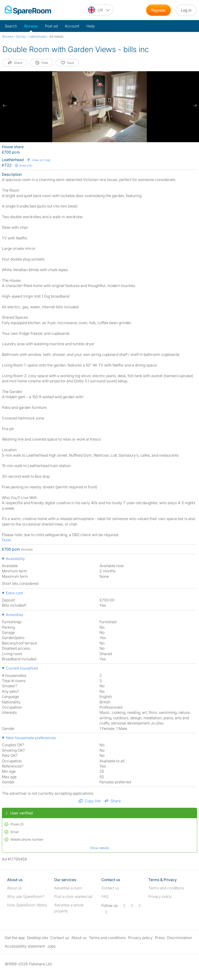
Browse (31, 26)
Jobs (51, 946)
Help (91, 26)
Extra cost (14, 593)
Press (160, 937)
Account (72, 26)
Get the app (15, 937)
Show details (99, 848)
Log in (186, 10)
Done (6, 540)
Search (11, 26)
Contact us (110, 888)
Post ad (51, 26)
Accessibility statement (25, 946)
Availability (15, 558)
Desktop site (37, 937)
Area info (23, 165)
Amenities (14, 614)
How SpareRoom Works (27, 905)
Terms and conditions (166, 888)
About (14, 888)
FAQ (104, 896)
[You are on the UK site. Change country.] (99, 10)
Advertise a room (68, 888)
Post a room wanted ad (73, 896)
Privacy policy (160, 896)
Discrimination (179, 937)
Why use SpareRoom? (25, 896)
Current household (22, 668)
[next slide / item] (194, 105)
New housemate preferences (31, 737)
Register (158, 10)
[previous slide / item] (4, 105)
